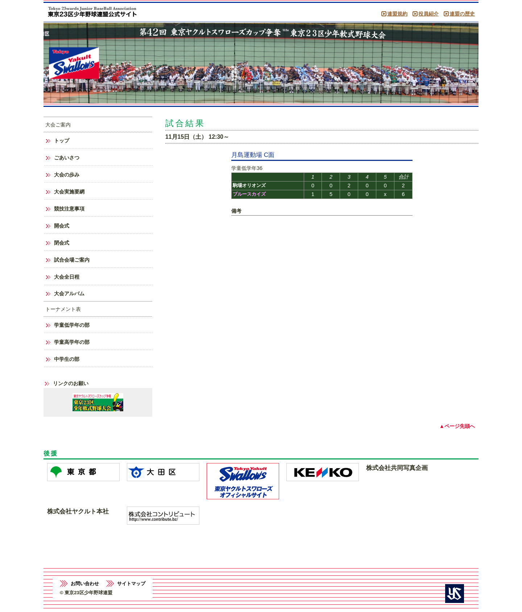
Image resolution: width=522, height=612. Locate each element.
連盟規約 (397, 14)
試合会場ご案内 (72, 260)
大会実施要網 (69, 192)
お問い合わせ (85, 583)
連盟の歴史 (462, 14)
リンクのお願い (70, 383)
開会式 (61, 226)
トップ (61, 140)
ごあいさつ (66, 158)
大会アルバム (69, 293)
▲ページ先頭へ (457, 426)
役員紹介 (428, 14)
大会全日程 (66, 277)
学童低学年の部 (72, 325)
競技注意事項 (69, 209)
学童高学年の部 (72, 342)
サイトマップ (131, 583)
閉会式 (61, 243)
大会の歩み (66, 175)
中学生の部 (66, 359)
